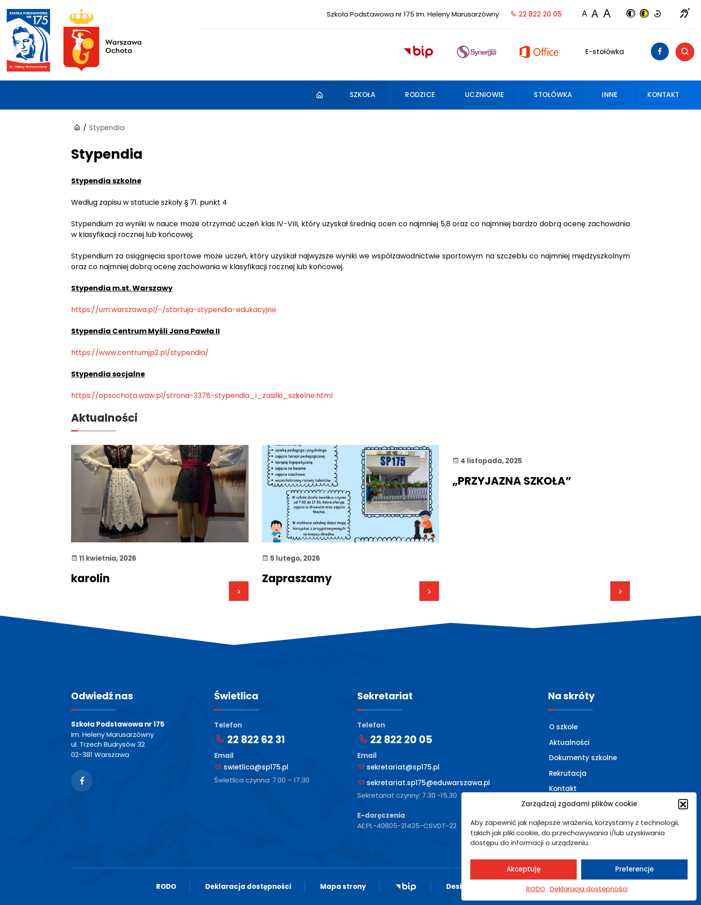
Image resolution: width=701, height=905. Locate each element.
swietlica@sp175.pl (251, 767)
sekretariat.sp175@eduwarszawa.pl (424, 782)
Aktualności (569, 742)
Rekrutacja (568, 773)
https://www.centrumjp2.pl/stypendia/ (140, 352)
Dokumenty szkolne (583, 757)
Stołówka (553, 94)
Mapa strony (343, 886)
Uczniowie (484, 94)
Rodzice (420, 94)
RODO (535, 888)
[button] (683, 803)
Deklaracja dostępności (589, 888)
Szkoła (363, 94)
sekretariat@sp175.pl (398, 767)
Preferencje (634, 869)
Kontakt (663, 94)
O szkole (563, 727)
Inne (609, 94)
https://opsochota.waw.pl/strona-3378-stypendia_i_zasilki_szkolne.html (202, 395)
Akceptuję (524, 869)
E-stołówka (604, 51)
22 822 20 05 (536, 14)
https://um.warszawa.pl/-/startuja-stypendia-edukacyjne (173, 309)
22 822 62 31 (250, 740)
